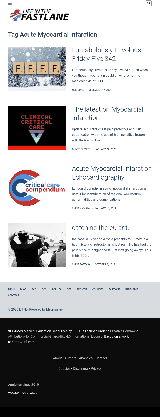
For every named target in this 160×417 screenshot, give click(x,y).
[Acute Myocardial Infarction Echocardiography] (36, 187)
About (57, 358)
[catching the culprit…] (36, 245)
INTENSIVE (131, 289)
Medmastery (55, 309)
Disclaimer (81, 369)
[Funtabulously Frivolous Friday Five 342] (36, 69)
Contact (13, 295)
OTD (69, 289)
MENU (11, 289)
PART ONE (114, 289)
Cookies (64, 369)
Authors (70, 358)
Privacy (96, 369)
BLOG (23, 289)
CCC (44, 289)
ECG (34, 289)
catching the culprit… (102, 228)
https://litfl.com (23, 342)
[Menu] (10, 3)
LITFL (76, 331)
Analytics (85, 358)
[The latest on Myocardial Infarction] (36, 128)
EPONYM (82, 289)
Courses (97, 289)
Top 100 (57, 289)
